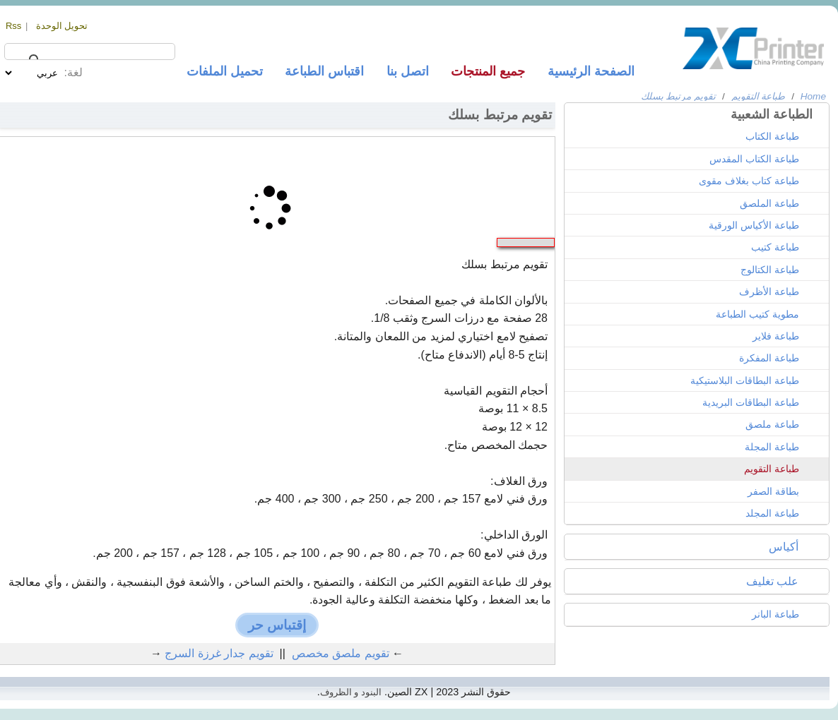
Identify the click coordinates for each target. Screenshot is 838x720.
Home (813, 96)
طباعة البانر (775, 614)
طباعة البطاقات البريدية (750, 402)
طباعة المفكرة (769, 358)
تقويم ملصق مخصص (340, 653)
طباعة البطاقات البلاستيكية (744, 380)
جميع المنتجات (488, 71)
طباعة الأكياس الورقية (754, 225)
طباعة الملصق (769, 203)
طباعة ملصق (772, 424)
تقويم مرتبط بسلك (678, 96)
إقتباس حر (277, 625)
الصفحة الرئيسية (591, 71)
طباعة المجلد (772, 513)
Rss (13, 25)
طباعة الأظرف (769, 291)
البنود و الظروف (351, 692)
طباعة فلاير (776, 336)
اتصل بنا (407, 71)
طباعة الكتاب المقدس (754, 158)
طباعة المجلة (772, 446)
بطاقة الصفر (773, 491)
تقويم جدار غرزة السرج (219, 653)
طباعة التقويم (758, 96)
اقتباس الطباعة (324, 71)
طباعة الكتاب (772, 136)
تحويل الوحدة (62, 25)
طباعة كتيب (775, 247)
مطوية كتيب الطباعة (757, 314)
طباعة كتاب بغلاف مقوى (749, 180)
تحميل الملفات (225, 71)
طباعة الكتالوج (769, 269)
